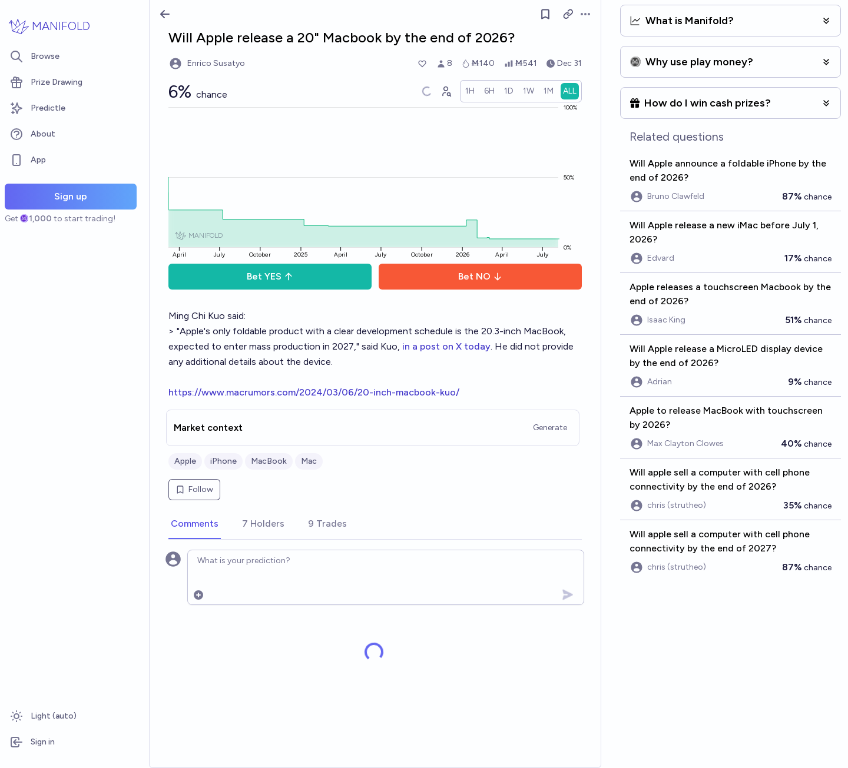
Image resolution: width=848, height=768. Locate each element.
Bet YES (270, 276)
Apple (185, 461)
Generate (550, 428)
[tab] (194, 524)
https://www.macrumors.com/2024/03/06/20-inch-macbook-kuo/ (313, 392)
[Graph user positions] (446, 91)
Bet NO (480, 276)
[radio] (470, 91)
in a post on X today (446, 346)
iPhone (223, 461)
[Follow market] (545, 14)
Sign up (70, 196)
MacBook (269, 461)
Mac (309, 461)
